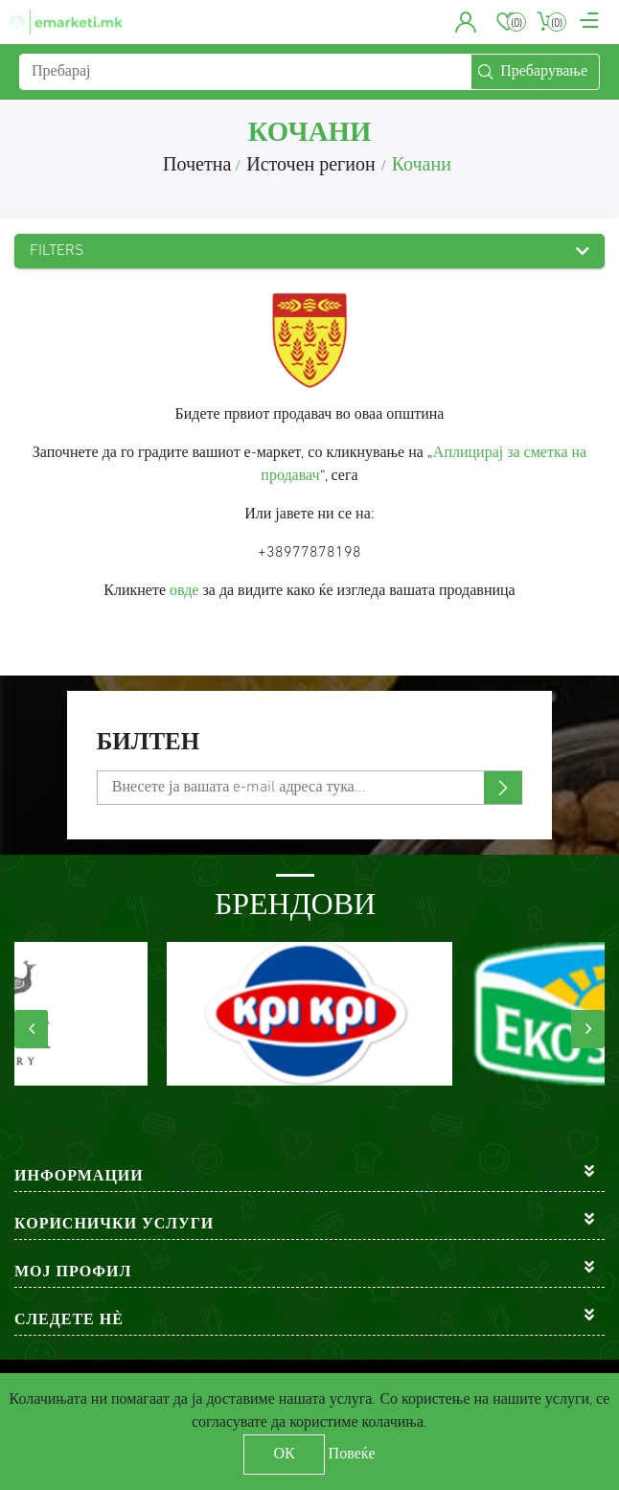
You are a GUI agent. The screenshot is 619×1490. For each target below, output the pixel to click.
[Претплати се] (309, 787)
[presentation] (31, 1029)
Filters (57, 251)
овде (184, 591)
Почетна (197, 165)
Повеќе (352, 1454)
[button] (466, 22)
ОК (283, 1454)
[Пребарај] (245, 72)
